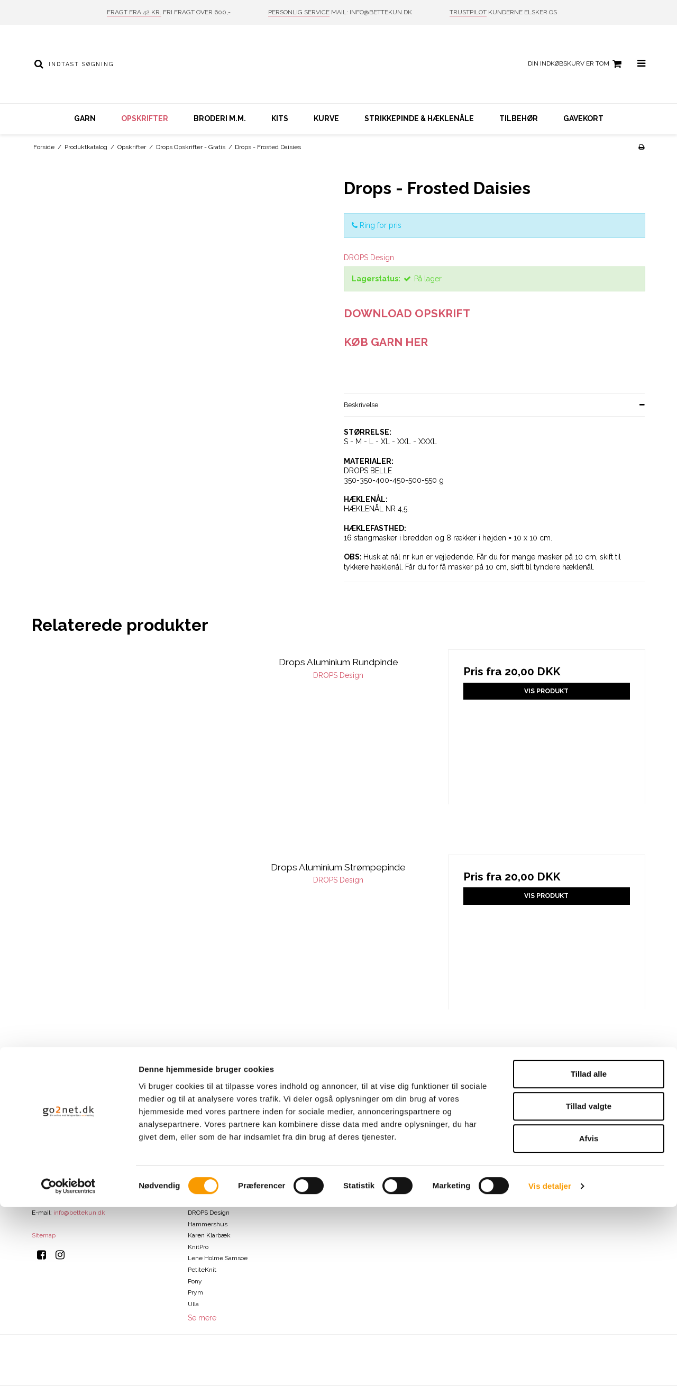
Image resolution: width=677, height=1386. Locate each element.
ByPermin (202, 1155)
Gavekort (583, 118)
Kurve (326, 118)
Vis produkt (546, 691)
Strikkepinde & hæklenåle (419, 118)
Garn (85, 118)
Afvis (589, 1317)
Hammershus (207, 1224)
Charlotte (201, 1167)
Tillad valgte (588, 1285)
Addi (194, 1132)
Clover (197, 1178)
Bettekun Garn (209, 1144)
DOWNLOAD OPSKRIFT (407, 313)
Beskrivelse (361, 405)
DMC (195, 1190)
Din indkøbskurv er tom (576, 64)
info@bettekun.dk (79, 1212)
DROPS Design (209, 1212)
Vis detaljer (549, 1365)
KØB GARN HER (386, 341)
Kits (279, 118)
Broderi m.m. (220, 118)
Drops (196, 1201)
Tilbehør (518, 118)
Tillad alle (589, 1253)
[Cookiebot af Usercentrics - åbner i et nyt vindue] (68, 1365)
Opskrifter (144, 118)
